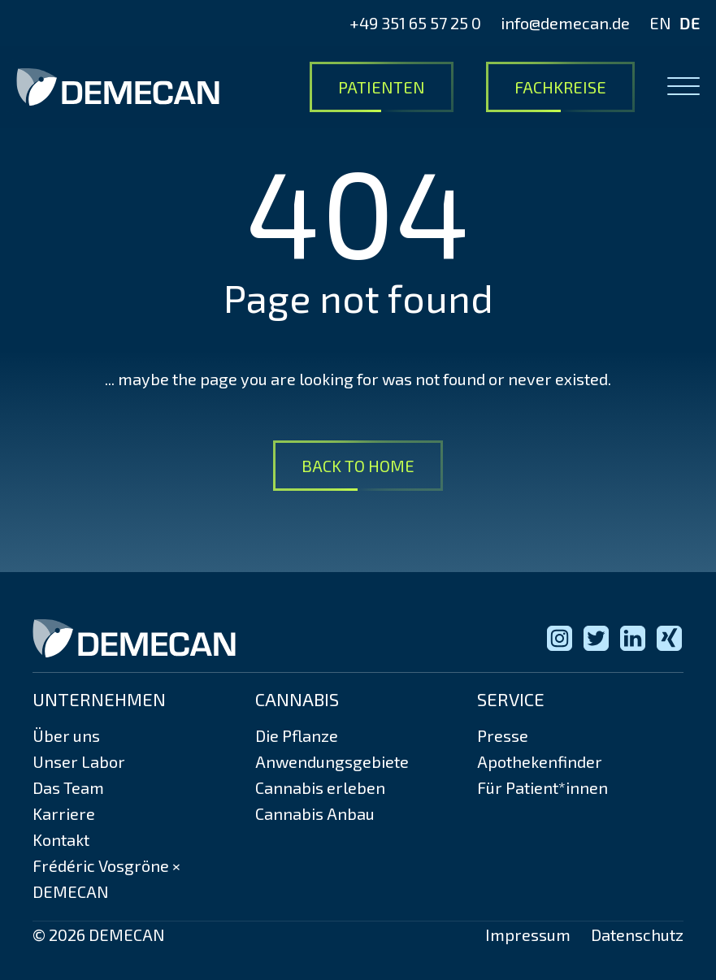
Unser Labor (79, 761)
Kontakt (61, 839)
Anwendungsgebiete (332, 761)
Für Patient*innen (542, 787)
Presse (502, 735)
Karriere (64, 813)
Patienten (381, 87)
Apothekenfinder (539, 761)
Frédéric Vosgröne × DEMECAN (106, 878)
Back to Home (358, 465)
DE (689, 23)
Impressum (528, 934)
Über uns (66, 735)
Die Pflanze (296, 735)
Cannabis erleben (320, 787)
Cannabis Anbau (315, 813)
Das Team (68, 787)
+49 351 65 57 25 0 (415, 23)
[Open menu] (683, 87)
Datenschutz (637, 934)
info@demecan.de (565, 23)
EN (660, 23)
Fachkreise (560, 87)
